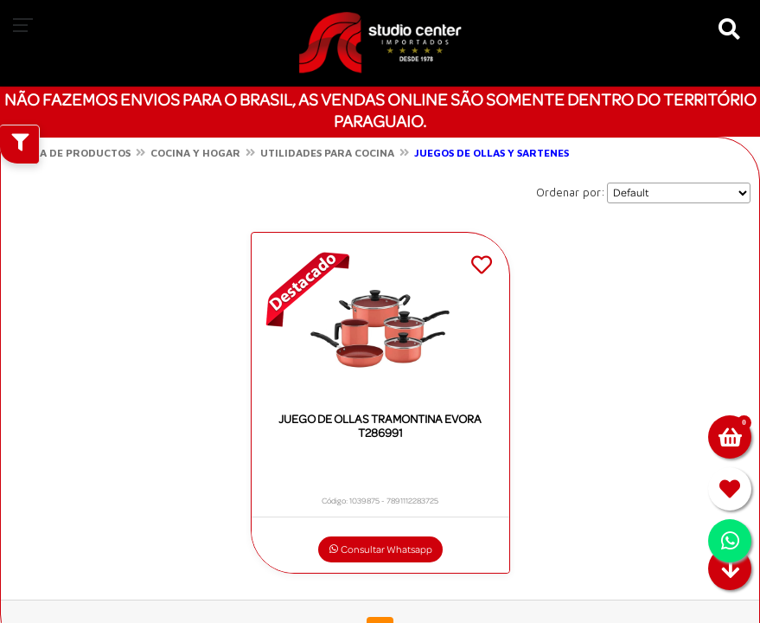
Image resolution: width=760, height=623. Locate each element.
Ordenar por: (570, 192)
